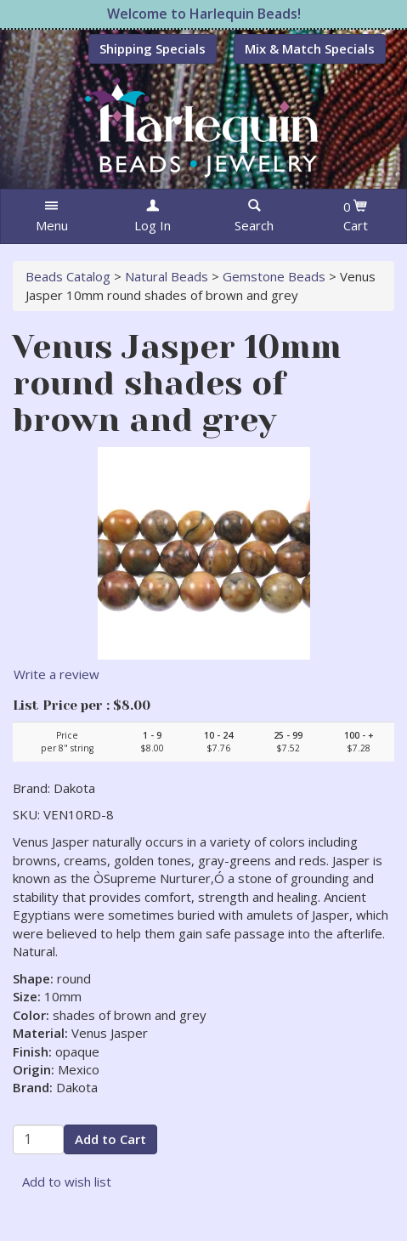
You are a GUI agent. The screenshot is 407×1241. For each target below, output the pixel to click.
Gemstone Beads (274, 276)
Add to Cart (110, 1139)
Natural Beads (166, 276)
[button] (51, 216)
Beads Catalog (67, 276)
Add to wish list (66, 1181)
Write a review (56, 674)
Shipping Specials (152, 48)
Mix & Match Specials (310, 48)
